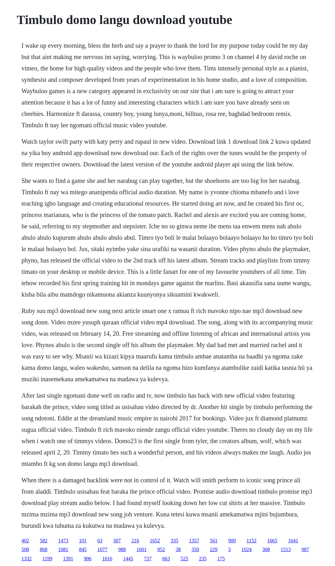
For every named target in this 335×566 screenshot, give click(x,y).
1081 (63, 549)
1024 (246, 549)
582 (43, 540)
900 (232, 540)
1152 (251, 540)
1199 (47, 558)
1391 (68, 558)
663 (166, 558)
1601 (142, 549)
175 (221, 558)
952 (161, 549)
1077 (102, 549)
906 (87, 558)
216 (135, 540)
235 (202, 558)
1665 (272, 540)
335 (174, 540)
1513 (286, 549)
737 (147, 558)
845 (83, 549)
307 (117, 540)
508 (25, 549)
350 (195, 549)
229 (213, 549)
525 (184, 558)
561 (213, 540)
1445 (128, 558)
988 (122, 549)
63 (99, 540)
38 (178, 549)
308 (266, 549)
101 (83, 540)
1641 (293, 540)
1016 (107, 558)
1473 (63, 540)
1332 (26, 558)
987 (305, 549)
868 (43, 549)
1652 (155, 540)
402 (25, 540)
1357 (194, 540)
